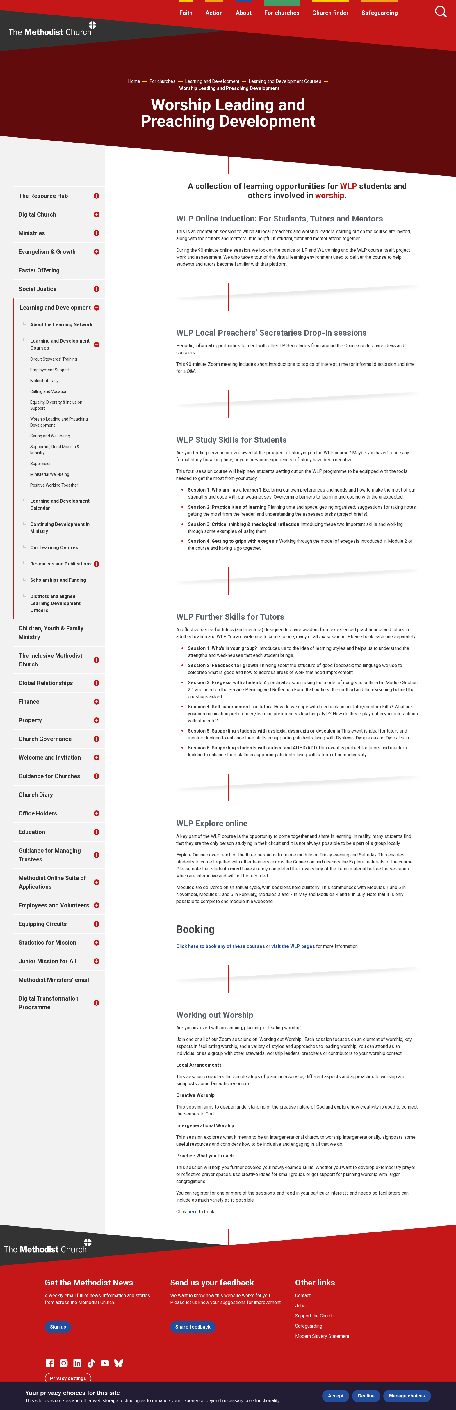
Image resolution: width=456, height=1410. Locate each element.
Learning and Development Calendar (60, 504)
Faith (186, 12)
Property (30, 720)
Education (32, 832)
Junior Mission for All (47, 961)
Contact (303, 1295)
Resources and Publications (61, 564)
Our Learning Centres (54, 547)
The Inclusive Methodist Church (50, 660)
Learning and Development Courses (285, 81)
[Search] (441, 11)
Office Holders (38, 813)
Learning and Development (212, 81)
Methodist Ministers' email (54, 979)
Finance (29, 701)
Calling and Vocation (48, 391)
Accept (335, 1395)
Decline (366, 1395)
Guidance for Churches (49, 776)
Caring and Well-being (50, 436)
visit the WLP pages (293, 946)
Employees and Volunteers (54, 905)
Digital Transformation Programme (49, 1003)
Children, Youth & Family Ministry (51, 633)
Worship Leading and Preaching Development (229, 88)
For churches (282, 12)
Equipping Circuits (43, 924)
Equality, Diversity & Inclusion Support (56, 405)
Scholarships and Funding (58, 580)
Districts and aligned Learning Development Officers (55, 603)
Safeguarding (379, 12)
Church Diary (36, 794)
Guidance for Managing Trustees (50, 855)
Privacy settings (68, 1378)
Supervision (41, 463)
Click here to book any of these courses (220, 946)
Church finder (330, 12)
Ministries (32, 233)
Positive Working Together (54, 485)
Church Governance (45, 738)
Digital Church (37, 214)
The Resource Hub (43, 195)
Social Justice (37, 288)
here (192, 1211)
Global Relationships (46, 683)
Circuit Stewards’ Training (53, 359)
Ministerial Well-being (49, 474)
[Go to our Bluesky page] (118, 1363)
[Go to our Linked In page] (77, 1363)
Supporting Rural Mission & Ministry (54, 449)
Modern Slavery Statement (322, 1336)
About (244, 12)
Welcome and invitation (50, 757)
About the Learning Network (61, 324)
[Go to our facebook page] (50, 1363)
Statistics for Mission (47, 942)
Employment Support (50, 370)
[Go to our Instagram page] (63, 1363)
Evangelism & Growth (47, 251)
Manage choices (407, 1395)
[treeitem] (103, 196)
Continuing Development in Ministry (60, 528)
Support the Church (314, 1316)
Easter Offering (39, 270)
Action (214, 12)
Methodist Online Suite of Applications (52, 882)
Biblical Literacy (44, 380)
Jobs (300, 1305)
